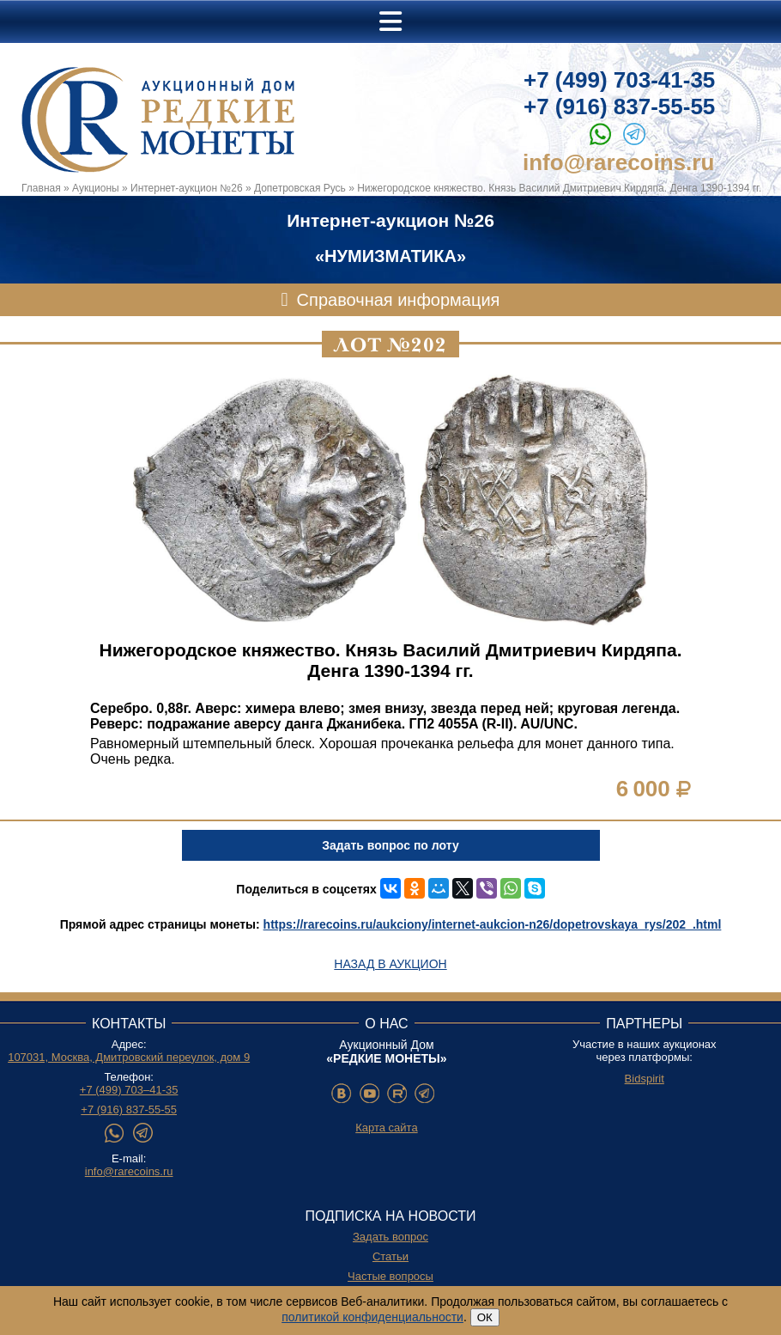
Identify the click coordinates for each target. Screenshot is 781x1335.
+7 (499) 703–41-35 (129, 1089)
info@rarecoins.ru (618, 162)
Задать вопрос (390, 1236)
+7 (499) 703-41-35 (619, 80)
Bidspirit (644, 1078)
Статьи (390, 1256)
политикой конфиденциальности (372, 1317)
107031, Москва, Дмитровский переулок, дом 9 (129, 1057)
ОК (485, 1317)
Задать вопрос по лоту (390, 845)
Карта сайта (386, 1127)
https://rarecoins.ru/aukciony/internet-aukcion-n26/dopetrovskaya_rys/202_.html (492, 924)
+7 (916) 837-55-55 (619, 106)
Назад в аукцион (390, 964)
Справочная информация (398, 299)
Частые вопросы (390, 1276)
